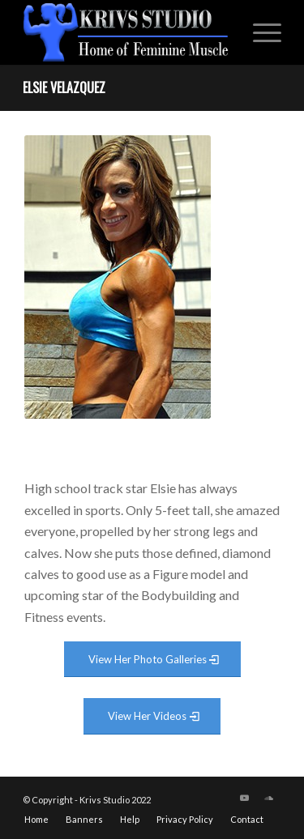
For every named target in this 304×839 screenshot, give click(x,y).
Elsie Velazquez (64, 87)
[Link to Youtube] (245, 798)
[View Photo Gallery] (152, 659)
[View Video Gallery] (152, 716)
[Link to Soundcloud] (269, 798)
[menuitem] (259, 32)
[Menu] (259, 32)
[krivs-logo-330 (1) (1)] (126, 32)
